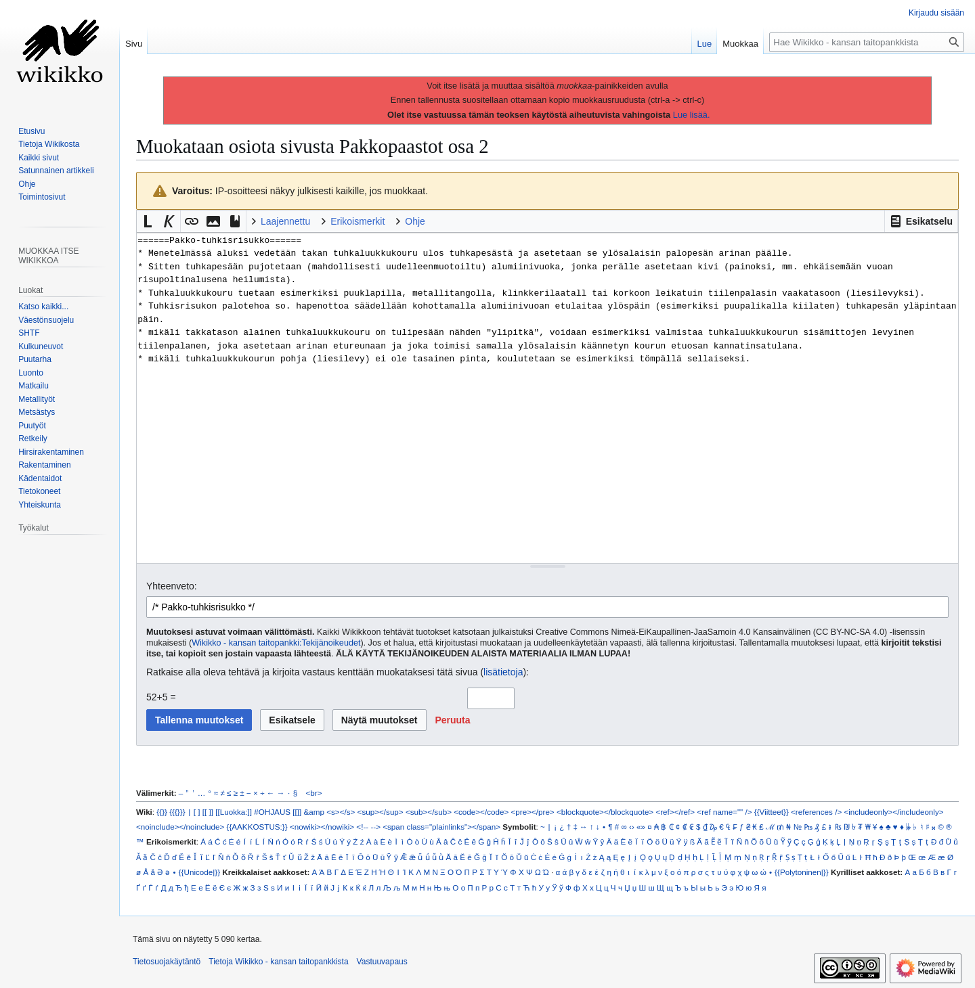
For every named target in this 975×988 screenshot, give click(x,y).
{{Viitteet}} (771, 811)
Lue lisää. (691, 115)
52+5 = (161, 697)
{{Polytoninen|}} (802, 872)
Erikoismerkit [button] (357, 221)
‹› (631, 826)
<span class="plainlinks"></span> (441, 826)
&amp (314, 811)
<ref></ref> (675, 811)
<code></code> (481, 811)
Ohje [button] (415, 221)
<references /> (816, 811)
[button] (921, 221)
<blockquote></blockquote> (605, 811)
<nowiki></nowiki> (322, 826)
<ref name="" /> (724, 811)
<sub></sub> (429, 811)
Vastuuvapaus (382, 961)
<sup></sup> (381, 811)
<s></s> (340, 811)
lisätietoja (503, 672)
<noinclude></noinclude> (180, 826)
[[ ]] (207, 811)
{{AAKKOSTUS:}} (257, 826)
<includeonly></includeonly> (893, 811)
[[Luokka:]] (233, 811)
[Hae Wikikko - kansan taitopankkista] (866, 42)
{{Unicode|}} (199, 872)
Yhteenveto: (171, 586)
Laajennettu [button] (285, 221)
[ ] (197, 811)
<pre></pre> (533, 811)
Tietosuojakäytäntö (166, 961)
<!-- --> (368, 826)
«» (640, 826)
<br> (314, 792)
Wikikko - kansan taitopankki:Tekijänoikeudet (276, 643)
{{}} (161, 811)
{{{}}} (177, 811)
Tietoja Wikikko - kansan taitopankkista (278, 961)
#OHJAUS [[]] (277, 811)
